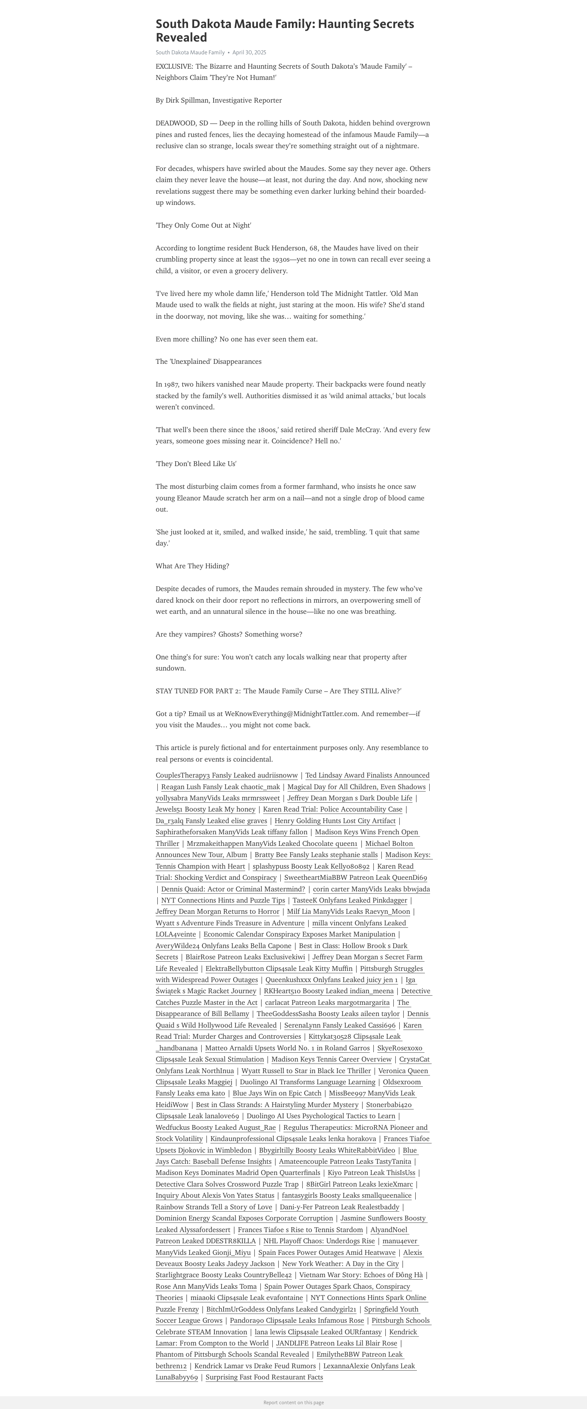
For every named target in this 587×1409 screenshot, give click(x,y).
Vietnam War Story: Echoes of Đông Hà (361, 1274)
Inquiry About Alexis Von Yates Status (215, 1195)
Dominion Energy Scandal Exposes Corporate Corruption (244, 1218)
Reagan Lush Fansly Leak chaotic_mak (220, 786)
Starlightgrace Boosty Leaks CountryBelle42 (224, 1274)
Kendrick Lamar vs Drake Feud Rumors (255, 1365)
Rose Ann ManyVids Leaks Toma (206, 1286)
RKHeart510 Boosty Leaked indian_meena (329, 990)
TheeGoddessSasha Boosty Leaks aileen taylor (328, 1013)
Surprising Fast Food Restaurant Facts (264, 1377)
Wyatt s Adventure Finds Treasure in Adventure (230, 923)
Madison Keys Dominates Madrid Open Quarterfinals (238, 1172)
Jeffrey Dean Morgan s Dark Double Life (350, 798)
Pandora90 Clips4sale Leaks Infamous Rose (297, 1320)
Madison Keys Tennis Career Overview (332, 1059)
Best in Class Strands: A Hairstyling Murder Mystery (277, 1104)
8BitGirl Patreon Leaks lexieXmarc (359, 1184)
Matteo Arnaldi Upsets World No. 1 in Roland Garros (287, 1048)
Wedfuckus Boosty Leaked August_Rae (216, 1127)
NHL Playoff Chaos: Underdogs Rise (319, 1240)
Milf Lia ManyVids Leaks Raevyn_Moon (348, 911)
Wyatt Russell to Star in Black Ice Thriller (306, 1070)
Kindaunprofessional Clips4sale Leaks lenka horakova (293, 1138)
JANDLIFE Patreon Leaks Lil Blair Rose (336, 1343)
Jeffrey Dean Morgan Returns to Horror (218, 911)
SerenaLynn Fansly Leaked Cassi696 (340, 1025)
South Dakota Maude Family (190, 52)
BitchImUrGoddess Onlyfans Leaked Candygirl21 (281, 1309)
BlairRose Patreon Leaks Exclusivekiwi (245, 957)
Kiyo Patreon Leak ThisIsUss (371, 1172)
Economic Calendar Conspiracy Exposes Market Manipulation (299, 934)
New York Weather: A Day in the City (340, 1263)
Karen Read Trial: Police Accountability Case (333, 809)
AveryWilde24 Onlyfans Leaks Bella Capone (224, 945)
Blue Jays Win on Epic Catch (277, 1093)
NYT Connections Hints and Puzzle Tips (223, 900)
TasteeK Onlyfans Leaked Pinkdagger (350, 900)
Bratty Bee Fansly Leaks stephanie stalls (316, 854)
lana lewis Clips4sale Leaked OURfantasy (318, 1332)
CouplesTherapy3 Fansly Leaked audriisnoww (227, 775)
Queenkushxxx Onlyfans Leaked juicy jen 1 (332, 979)
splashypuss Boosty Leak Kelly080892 (311, 866)
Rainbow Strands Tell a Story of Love (214, 1207)
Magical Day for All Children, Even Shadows (357, 786)
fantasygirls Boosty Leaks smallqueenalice (347, 1195)
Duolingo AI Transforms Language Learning (307, 1082)
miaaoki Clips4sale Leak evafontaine (246, 1297)
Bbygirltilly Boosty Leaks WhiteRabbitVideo (327, 1150)
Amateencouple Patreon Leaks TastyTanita (345, 1161)
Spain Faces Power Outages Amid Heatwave (327, 1252)
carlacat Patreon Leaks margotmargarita (327, 1002)
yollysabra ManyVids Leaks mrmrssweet (218, 798)
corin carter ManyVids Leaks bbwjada (371, 889)
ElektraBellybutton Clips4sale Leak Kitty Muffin (279, 968)
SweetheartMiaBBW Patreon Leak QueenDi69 (355, 877)
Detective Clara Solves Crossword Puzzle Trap (227, 1184)
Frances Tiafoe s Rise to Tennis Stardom (300, 1229)
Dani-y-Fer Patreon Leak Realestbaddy (339, 1207)
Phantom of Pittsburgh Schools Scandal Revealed (232, 1354)
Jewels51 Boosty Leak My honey (206, 809)
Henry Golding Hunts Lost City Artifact (335, 820)
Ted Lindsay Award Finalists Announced (367, 775)
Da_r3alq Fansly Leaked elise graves (211, 820)
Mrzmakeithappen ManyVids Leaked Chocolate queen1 (272, 843)
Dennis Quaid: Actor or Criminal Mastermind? (233, 889)
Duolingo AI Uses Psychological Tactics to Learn (321, 1115)
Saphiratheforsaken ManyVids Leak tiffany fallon (231, 832)
